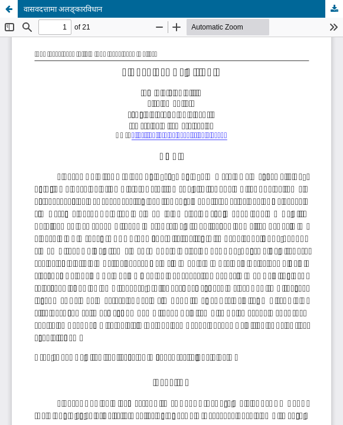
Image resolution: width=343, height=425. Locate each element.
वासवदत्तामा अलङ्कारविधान (63, 9)
